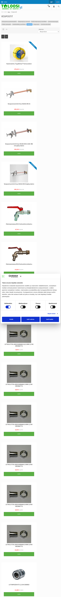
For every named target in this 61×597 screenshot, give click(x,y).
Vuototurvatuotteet (45, 24)
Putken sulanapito (6, 24)
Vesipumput (36, 24)
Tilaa (30, 559)
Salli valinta (30, 319)
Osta (9, 62)
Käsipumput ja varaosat (24, 21)
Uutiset (10, 538)
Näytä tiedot (51, 313)
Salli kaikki (49, 319)
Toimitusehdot (22, 538)
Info (15, 538)
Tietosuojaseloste (45, 538)
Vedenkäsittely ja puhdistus (19, 24)
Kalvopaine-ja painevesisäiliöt (9, 21)
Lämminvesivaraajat (53, 21)
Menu (4, 2)
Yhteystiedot (4, 541)
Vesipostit (29, 24)
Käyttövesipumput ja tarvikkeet (38, 21)
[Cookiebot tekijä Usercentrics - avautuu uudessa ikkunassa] (12, 276)
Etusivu (3, 538)
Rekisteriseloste (33, 538)
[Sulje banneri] (39, 276)
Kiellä (11, 319)
